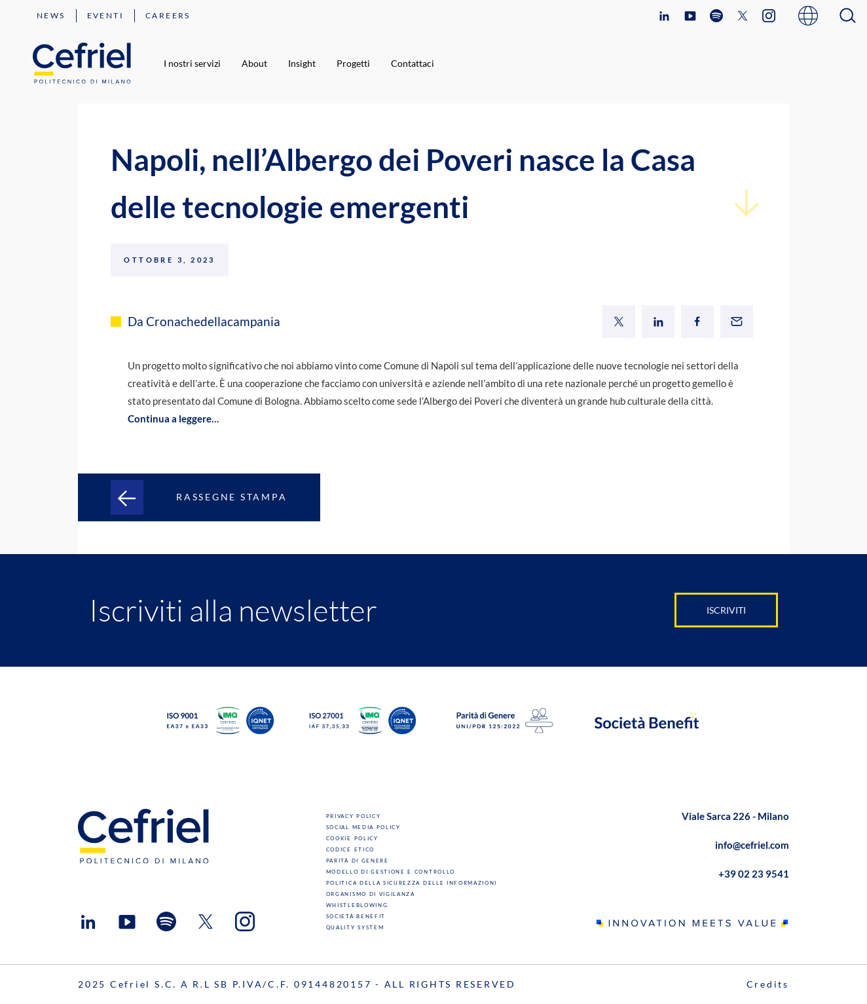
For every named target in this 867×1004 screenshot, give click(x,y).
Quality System (355, 927)
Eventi (105, 15)
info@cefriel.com (752, 845)
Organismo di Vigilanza (370, 894)
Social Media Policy (363, 827)
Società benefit (356, 916)
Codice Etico (350, 849)
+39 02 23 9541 (753, 874)
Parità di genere (357, 860)
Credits (768, 984)
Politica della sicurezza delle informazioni (411, 883)
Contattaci (412, 63)
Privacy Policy (353, 816)
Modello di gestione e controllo (390, 871)
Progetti (353, 63)
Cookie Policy (352, 838)
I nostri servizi (192, 63)
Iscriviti (726, 610)
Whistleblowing (357, 905)
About (254, 63)
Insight (302, 63)
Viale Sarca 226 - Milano (735, 816)
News (51, 15)
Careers (168, 15)
